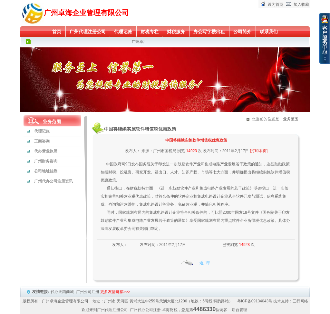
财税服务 (176, 31)
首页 (56, 31)
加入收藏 (301, 4)
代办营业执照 (45, 151)
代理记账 (123, 31)
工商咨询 (42, 141)
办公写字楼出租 (209, 31)
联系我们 (269, 31)
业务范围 (52, 121)
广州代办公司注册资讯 (53, 181)
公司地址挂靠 (45, 171)
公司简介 (242, 31)
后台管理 (239, 310)
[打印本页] (259, 151)
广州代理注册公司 (88, 31)
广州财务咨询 (45, 161)
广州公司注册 (88, 291)
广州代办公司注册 (145, 310)
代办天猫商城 (63, 291)
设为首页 (275, 4)
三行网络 (300, 301)
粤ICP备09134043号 (254, 301)
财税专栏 (150, 31)
